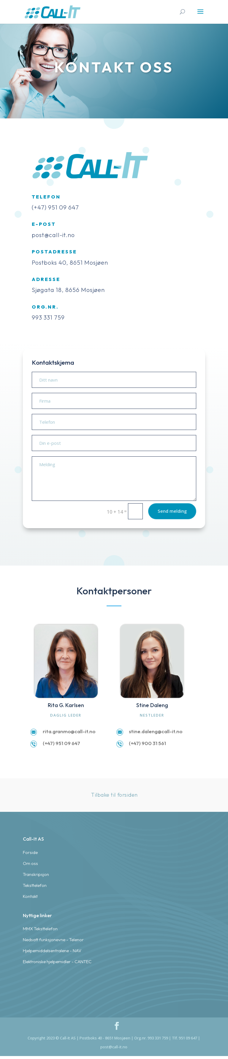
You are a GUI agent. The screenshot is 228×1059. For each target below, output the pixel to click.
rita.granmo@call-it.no (69, 731)
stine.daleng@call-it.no (155, 731)
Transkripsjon (36, 1014)
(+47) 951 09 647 (61, 743)
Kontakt (30, 1036)
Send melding (160, 515)
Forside (30, 992)
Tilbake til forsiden (114, 794)
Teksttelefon (35, 1025)
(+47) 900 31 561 (147, 743)
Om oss (30, 1003)
